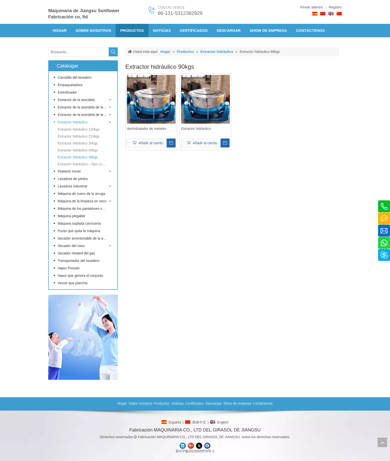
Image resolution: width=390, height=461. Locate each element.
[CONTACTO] (83, 337)
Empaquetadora (70, 85)
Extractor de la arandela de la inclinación (85, 115)
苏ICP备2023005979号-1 (195, 451)
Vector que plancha (73, 283)
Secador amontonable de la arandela (85, 238)
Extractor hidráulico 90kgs (78, 157)
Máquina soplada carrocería (79, 223)
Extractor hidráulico (73, 122)
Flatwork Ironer (69, 171)
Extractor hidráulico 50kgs (78, 150)
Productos (162, 403)
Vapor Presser (69, 268)
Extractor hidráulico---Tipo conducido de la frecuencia (85, 164)
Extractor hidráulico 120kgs (79, 129)
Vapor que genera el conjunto (80, 276)
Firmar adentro (311, 7)
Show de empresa (237, 403)
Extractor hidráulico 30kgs (78, 143)
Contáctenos (263, 403)
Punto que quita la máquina (79, 231)
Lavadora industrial (72, 186)
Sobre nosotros (140, 403)
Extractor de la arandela (76, 100)
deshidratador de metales (146, 129)
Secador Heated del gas (76, 253)
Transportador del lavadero (78, 261)
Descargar (213, 403)
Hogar (122, 403)
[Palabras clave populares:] (113, 51)
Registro (335, 7)
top (382, 442)
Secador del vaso (71, 246)
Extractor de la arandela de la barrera (85, 107)
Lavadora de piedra (73, 179)
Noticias (177, 403)
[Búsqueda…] (79, 51)
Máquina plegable (71, 216)
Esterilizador (67, 92)
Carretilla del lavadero (75, 77)
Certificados (194, 403)
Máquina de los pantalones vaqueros (85, 209)
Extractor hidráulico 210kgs (79, 136)
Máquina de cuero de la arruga (81, 194)
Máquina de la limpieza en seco (82, 201)
